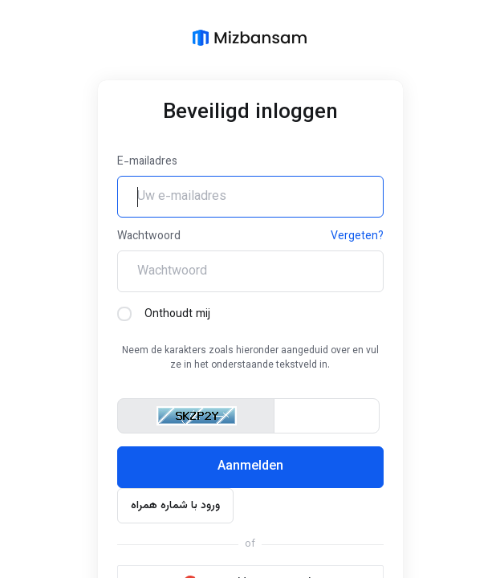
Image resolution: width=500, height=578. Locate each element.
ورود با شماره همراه (175, 506)
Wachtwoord (149, 237)
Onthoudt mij (163, 315)
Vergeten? (357, 237)
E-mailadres (147, 162)
